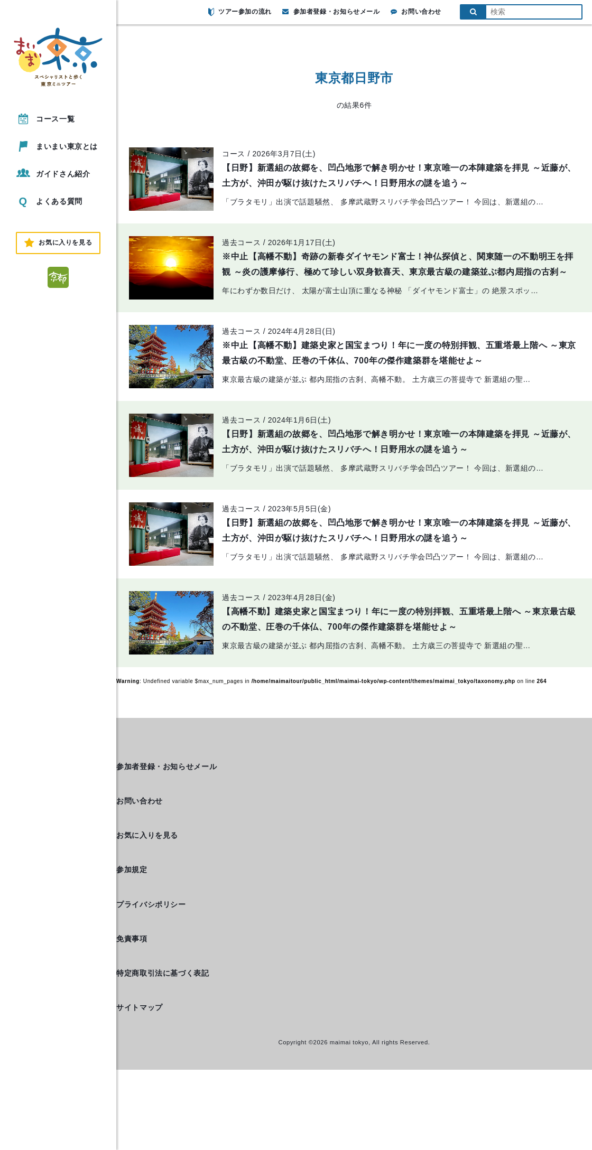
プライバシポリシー (151, 904)
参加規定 (131, 869)
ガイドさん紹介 (52, 173)
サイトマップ (139, 1007)
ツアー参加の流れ (240, 12)
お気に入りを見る (147, 835)
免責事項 (131, 938)
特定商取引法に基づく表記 (162, 973)
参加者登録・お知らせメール (331, 11)
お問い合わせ (416, 11)
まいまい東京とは (56, 146)
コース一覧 (45, 119)
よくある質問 (48, 201)
